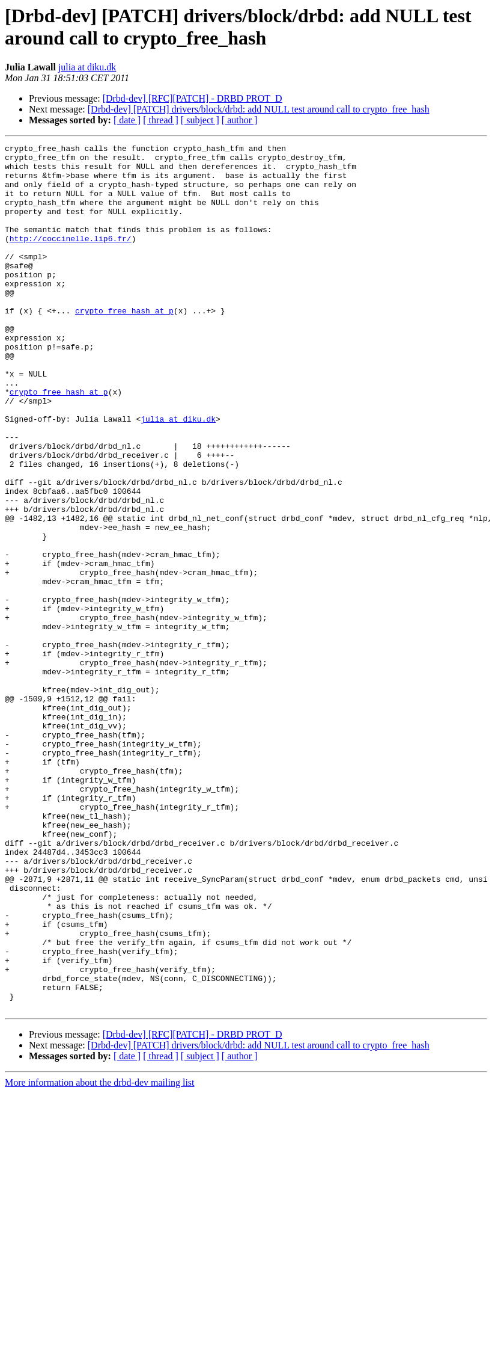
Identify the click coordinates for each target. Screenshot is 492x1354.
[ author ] (240, 120)
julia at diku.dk (87, 67)
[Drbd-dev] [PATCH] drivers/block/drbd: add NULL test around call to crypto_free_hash (259, 109)
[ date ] (127, 120)
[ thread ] (160, 120)
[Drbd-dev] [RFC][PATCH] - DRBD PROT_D (192, 98)
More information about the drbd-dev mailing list (100, 1256)
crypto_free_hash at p (124, 344)
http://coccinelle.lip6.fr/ (71, 258)
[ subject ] (200, 120)
